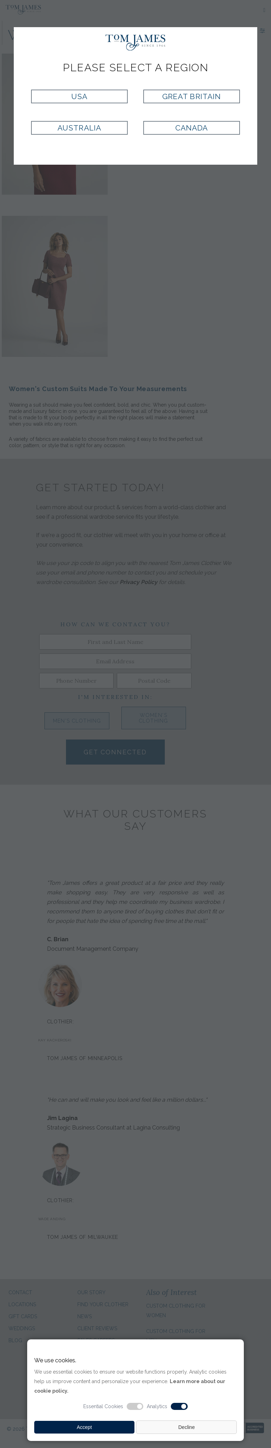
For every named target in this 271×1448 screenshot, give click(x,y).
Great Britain (191, 96)
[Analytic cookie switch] (179, 1406)
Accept (84, 1427)
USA (79, 96)
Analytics (157, 1406)
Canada (191, 127)
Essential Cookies (103, 1406)
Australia (79, 127)
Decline (186, 1427)
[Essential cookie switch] (135, 1406)
